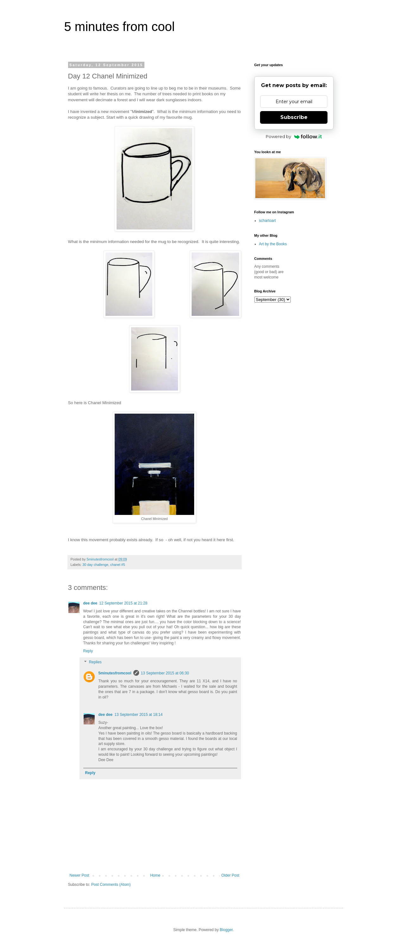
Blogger (226, 930)
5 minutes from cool (119, 27)
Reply (88, 651)
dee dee (90, 603)
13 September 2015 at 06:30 (165, 673)
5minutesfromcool (115, 673)
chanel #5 (117, 564)
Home (155, 875)
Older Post (230, 875)
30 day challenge (95, 564)
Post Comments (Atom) (111, 884)
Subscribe (294, 117)
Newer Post (79, 875)
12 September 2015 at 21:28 (123, 603)
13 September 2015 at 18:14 (138, 714)
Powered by (294, 136)
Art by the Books (273, 244)
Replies (95, 662)
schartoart (267, 220)
